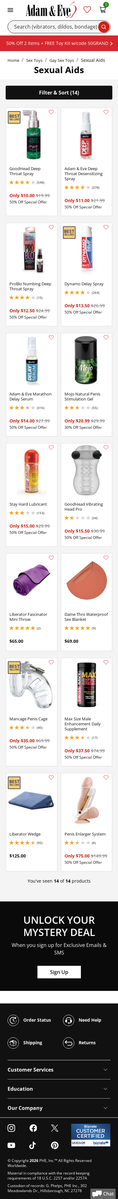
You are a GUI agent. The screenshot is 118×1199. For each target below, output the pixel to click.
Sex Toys (34, 60)
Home (13, 60)
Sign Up (59, 972)
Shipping (25, 1043)
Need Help (82, 1020)
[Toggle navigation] (10, 9)
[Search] (59, 26)
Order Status (29, 1020)
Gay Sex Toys (61, 60)
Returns (79, 1043)
